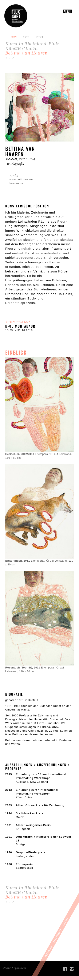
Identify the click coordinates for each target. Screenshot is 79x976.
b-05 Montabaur (20, 326)
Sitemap (65, 921)
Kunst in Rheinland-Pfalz (32, 43)
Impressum (48, 951)
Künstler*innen (21, 48)
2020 (26, 37)
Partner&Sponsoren (14, 968)
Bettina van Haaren (26, 53)
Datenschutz (57, 935)
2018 (14, 37)
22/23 (39, 37)
